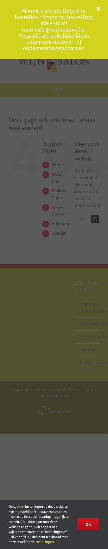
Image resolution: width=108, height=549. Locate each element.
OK (88, 524)
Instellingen (46, 542)
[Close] (98, 9)
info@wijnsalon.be (60, 29)
